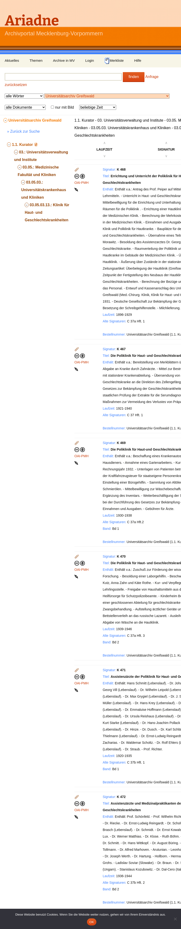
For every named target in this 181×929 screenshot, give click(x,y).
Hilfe (137, 60)
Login (89, 60)
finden (133, 77)
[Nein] (175, 919)
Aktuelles (12, 60)
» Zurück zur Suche (23, 131)
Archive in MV (64, 60)
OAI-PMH (81, 183)
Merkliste (114, 61)
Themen (35, 60)
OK (91, 922)
